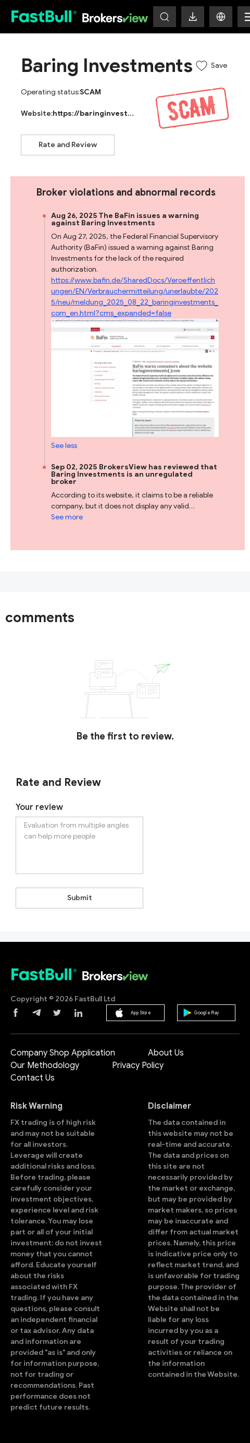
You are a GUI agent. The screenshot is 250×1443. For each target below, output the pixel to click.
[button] (220, 16)
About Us (166, 1053)
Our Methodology (44, 1065)
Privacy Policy (138, 1065)
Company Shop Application (62, 1053)
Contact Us (32, 1078)
